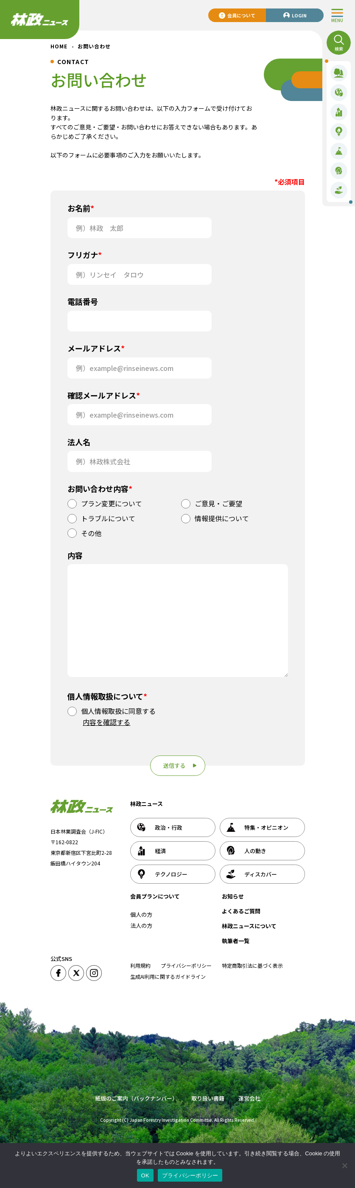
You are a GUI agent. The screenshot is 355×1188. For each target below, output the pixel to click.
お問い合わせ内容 (99, 488)
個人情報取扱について (107, 696)
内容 (75, 555)
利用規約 (140, 965)
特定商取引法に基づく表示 (252, 965)
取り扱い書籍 (207, 1098)
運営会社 (249, 1098)
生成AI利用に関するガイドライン (168, 976)
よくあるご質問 (241, 911)
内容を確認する (106, 722)
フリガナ (84, 254)
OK (145, 1175)
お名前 (80, 207)
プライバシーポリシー (186, 965)
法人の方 (141, 925)
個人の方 (141, 914)
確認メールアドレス (103, 395)
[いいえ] (344, 1165)
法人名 (78, 441)
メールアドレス (96, 348)
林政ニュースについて (249, 926)
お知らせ (233, 896)
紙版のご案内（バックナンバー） (136, 1098)
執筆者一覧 (235, 941)
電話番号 (82, 301)
